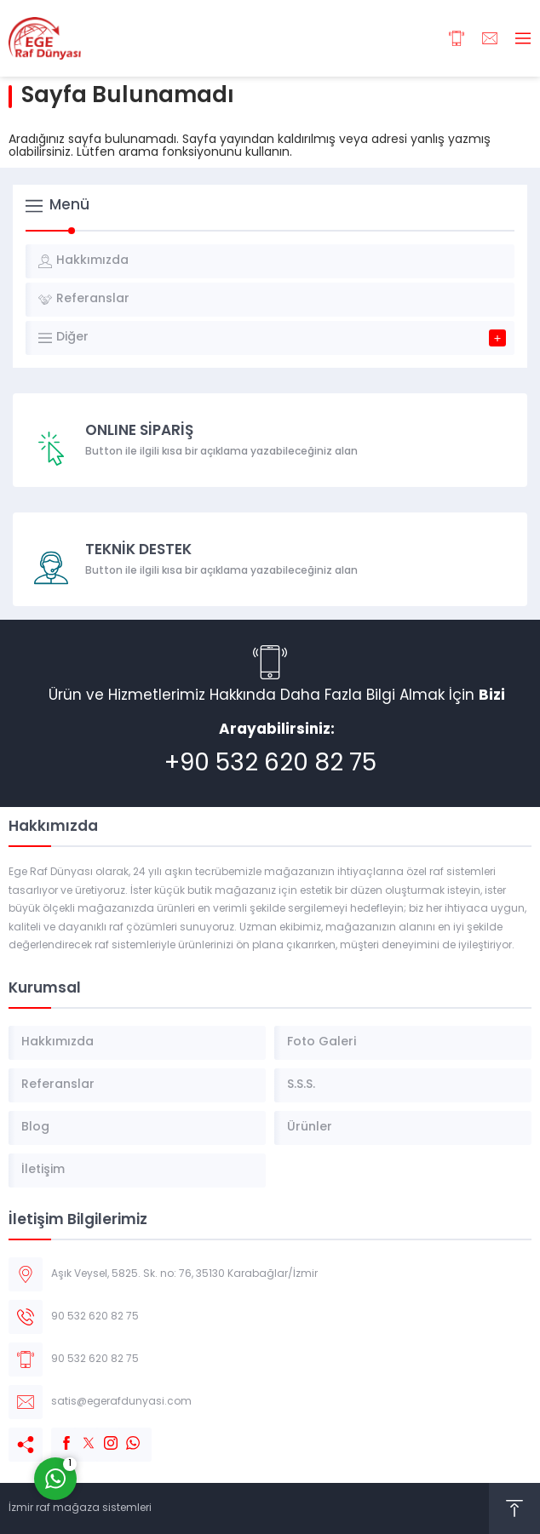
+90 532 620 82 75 (270, 764)
